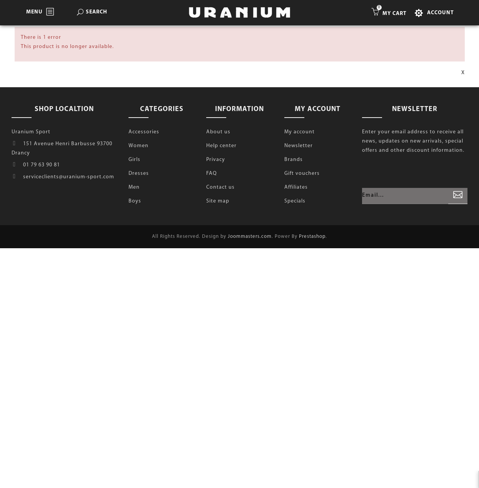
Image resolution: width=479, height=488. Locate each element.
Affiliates (296, 187)
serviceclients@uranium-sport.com (68, 177)
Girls (134, 160)
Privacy (215, 160)
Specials (294, 201)
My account (299, 132)
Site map (217, 201)
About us (218, 132)
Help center (221, 146)
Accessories (144, 132)
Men (134, 187)
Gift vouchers (302, 173)
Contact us (220, 187)
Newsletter (298, 146)
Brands (293, 160)
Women (139, 146)
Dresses (139, 173)
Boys (135, 201)
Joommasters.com (250, 236)
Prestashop (312, 236)
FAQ (211, 173)
